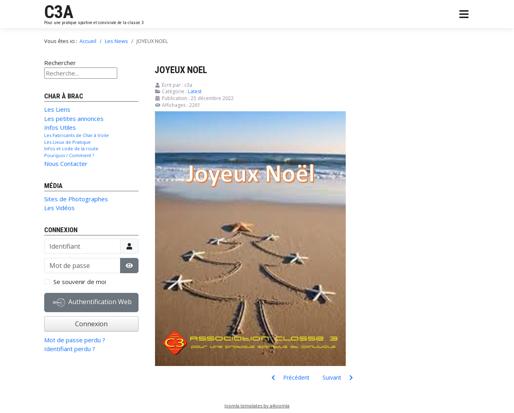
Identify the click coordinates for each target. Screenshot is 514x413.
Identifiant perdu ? (69, 349)
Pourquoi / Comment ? (69, 155)
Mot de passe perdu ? (74, 340)
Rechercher (60, 63)
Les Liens (57, 109)
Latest (195, 91)
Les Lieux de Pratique (67, 142)
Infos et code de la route (71, 148)
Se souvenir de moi (79, 282)
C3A (58, 12)
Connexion (91, 323)
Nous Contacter (66, 163)
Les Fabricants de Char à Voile (76, 135)
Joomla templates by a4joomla (257, 406)
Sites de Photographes (76, 199)
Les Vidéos (59, 208)
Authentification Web (92, 302)
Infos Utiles (60, 127)
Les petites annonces (74, 118)
